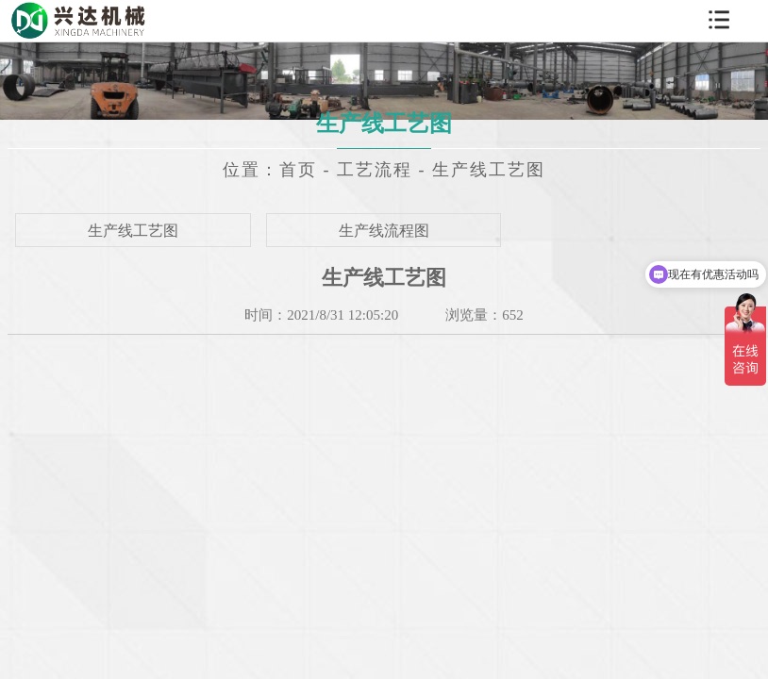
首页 (298, 169)
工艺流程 (374, 169)
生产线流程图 (384, 231)
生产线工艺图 (488, 169)
